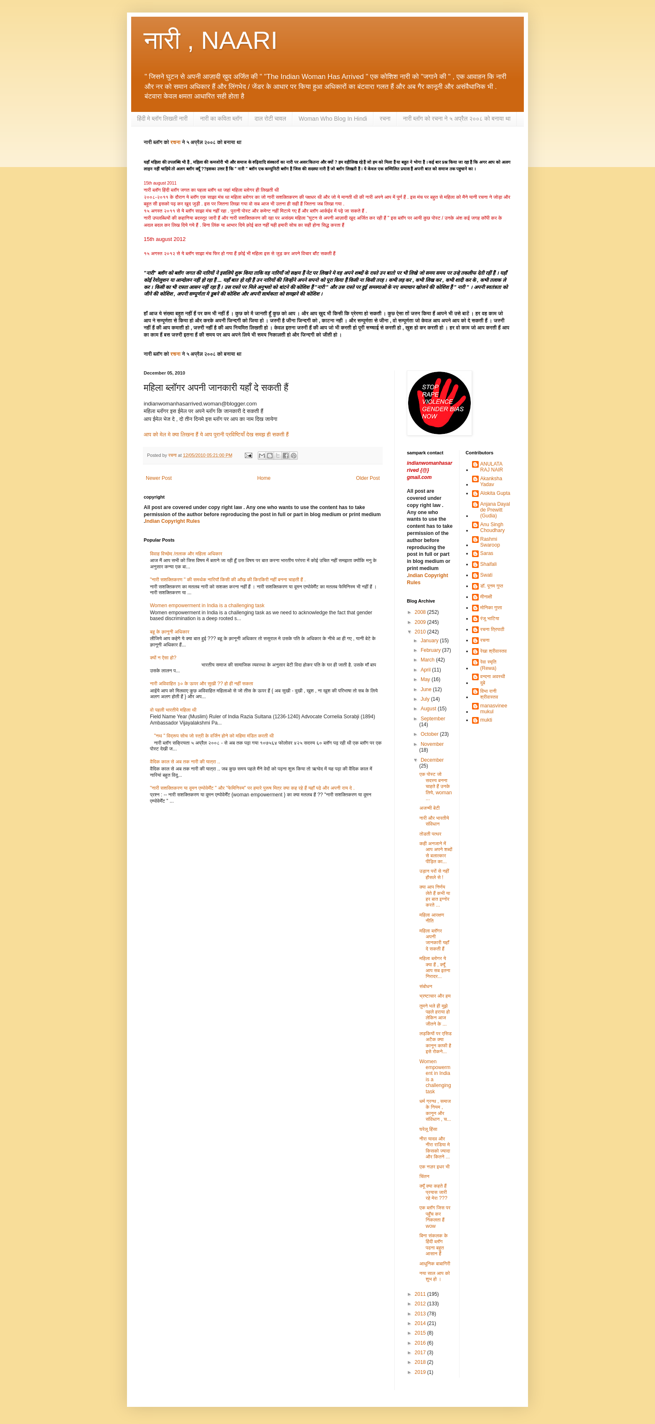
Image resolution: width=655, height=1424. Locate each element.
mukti (486, 720)
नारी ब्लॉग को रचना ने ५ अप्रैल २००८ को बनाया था (456, 118)
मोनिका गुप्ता (491, 608)
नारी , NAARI (211, 40)
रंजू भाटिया (490, 618)
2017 (421, 1353)
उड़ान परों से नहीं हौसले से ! (434, 874)
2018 (421, 1362)
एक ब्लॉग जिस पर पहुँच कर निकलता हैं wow (434, 1217)
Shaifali (488, 564)
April (426, 670)
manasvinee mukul (494, 709)
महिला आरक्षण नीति (431, 918)
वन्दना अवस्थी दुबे (492, 679)
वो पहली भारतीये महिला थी (173, 710)
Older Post (368, 478)
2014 (421, 1323)
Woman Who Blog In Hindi (333, 118)
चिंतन (424, 1176)
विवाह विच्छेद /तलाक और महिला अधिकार (186, 554)
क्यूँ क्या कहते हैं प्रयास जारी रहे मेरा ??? (433, 1192)
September (433, 719)
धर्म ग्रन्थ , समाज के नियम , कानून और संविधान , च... (435, 1110)
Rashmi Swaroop (490, 542)
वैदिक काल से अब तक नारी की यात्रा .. (185, 762)
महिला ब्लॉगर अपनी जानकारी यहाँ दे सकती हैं (434, 940)
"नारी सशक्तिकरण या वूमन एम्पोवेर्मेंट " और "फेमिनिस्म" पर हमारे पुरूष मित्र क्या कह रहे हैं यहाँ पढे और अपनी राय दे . (252, 788)
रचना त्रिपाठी (492, 629)
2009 (421, 622)
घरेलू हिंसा (428, 1129)
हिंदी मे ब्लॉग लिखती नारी (162, 118)
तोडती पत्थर (430, 834)
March (428, 660)
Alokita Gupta (495, 493)
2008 (421, 612)
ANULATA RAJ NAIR (491, 467)
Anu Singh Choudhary (492, 527)
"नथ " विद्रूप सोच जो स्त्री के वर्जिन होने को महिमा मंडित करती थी (214, 736)
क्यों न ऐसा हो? (163, 658)
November (432, 744)
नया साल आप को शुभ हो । (434, 1276)
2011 (421, 1294)
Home (264, 478)
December (432, 760)
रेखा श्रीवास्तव (493, 651)
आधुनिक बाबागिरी (434, 1264)
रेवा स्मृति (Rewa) (488, 665)
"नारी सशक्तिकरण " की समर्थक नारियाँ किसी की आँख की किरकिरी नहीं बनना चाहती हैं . (228, 580)
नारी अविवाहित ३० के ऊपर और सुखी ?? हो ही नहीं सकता (201, 684)
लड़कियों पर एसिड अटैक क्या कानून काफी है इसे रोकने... (435, 1042)
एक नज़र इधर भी (434, 1167)
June (427, 689)
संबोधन (425, 986)
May (426, 679)
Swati (486, 575)
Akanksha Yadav (491, 481)
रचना (385, 118)
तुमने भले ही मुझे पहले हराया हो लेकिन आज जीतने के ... (434, 1015)
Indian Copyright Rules (172, 521)
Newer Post (159, 478)
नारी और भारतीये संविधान (434, 821)
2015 (421, 1333)
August (429, 709)
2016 (421, 1343)
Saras (486, 553)
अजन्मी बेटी (429, 808)
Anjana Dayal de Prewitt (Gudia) (495, 510)
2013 (421, 1314)
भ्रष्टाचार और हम (435, 996)
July (426, 699)
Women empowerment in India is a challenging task (207, 605)
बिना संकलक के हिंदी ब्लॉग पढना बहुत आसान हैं (433, 1245)
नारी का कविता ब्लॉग (221, 118)
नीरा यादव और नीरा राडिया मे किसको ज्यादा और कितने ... (434, 1148)
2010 (421, 632)
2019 (421, 1372)
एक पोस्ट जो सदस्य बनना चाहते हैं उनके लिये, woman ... (435, 786)
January (430, 641)
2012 (421, 1304)
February (431, 650)
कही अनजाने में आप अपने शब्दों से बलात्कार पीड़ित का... (435, 852)
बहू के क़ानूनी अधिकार (169, 632)
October (430, 734)
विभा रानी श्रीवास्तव (489, 694)
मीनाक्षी (486, 597)
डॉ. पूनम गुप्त (491, 586)
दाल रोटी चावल (270, 118)
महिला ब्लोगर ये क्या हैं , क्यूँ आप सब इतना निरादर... (434, 967)
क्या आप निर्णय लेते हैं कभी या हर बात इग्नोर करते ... (434, 896)
